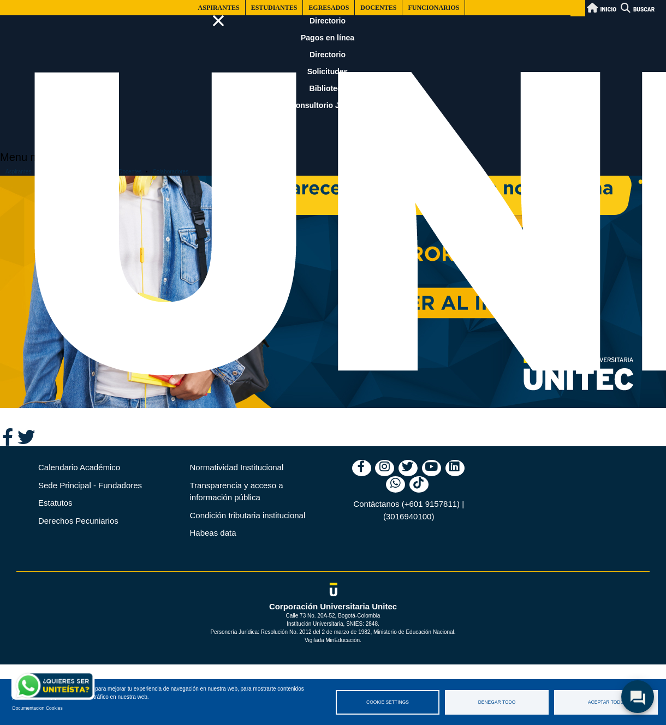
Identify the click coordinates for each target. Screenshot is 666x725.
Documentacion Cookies (38, 708)
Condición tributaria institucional (248, 515)
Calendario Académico (79, 467)
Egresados (328, 7)
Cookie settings (387, 702)
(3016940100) (408, 516)
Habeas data (213, 532)
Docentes (378, 7)
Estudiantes (274, 7)
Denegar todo (497, 702)
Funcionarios (433, 7)
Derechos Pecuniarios (78, 520)
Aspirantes (219, 7)
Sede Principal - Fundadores (90, 485)
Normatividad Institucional (237, 467)
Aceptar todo (606, 702)
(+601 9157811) (431, 503)
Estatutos (55, 502)
